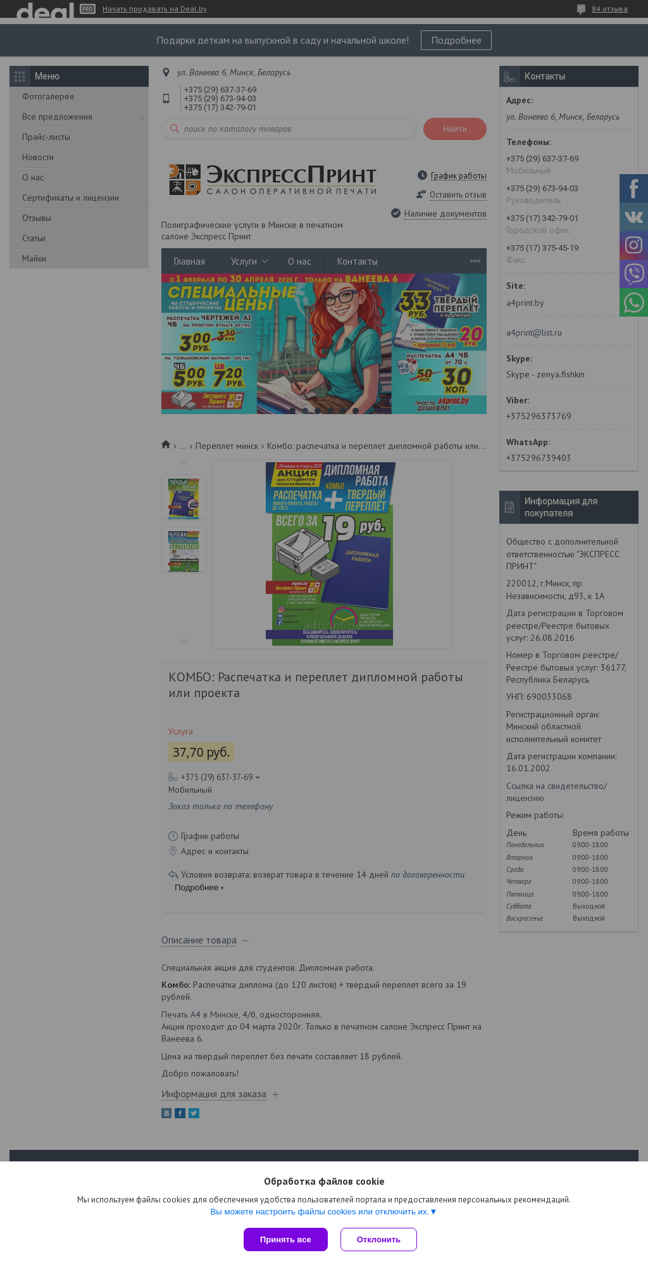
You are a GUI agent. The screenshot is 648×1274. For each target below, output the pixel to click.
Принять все (285, 1239)
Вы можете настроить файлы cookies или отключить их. (319, 1211)
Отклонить (379, 1239)
